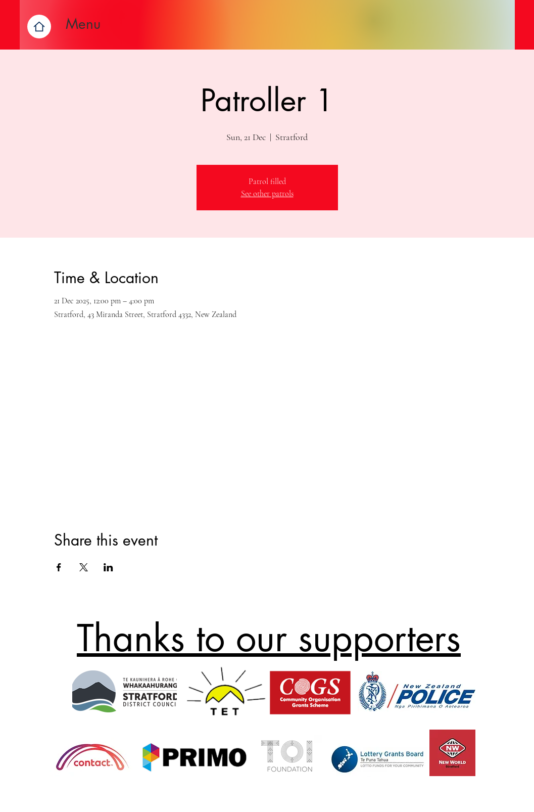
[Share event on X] (83, 567)
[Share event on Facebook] (59, 567)
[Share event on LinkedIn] (108, 567)
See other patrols (267, 194)
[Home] (39, 26)
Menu (83, 24)
